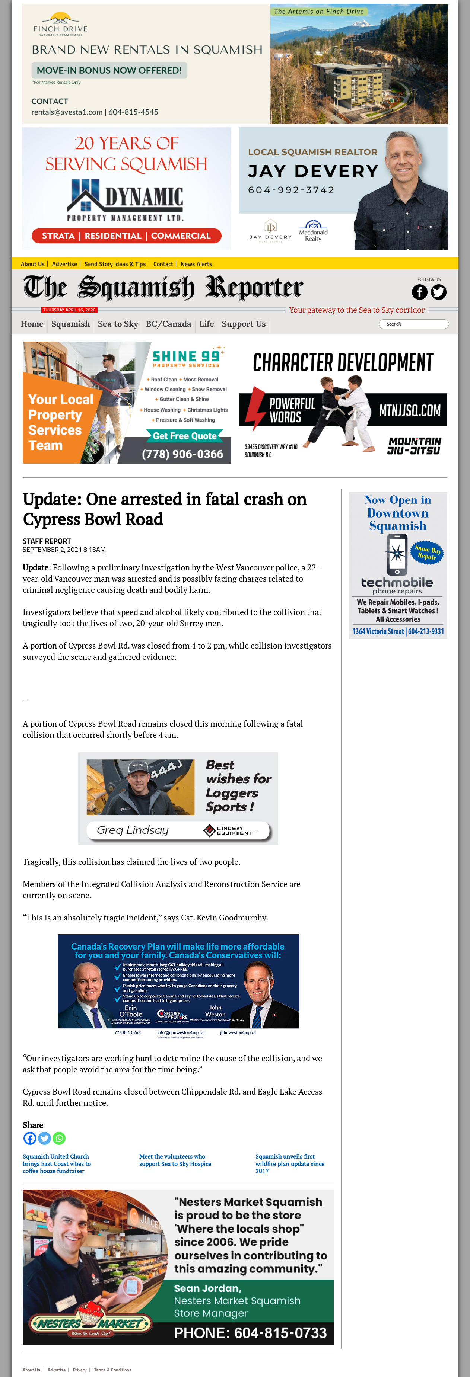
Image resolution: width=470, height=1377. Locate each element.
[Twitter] (44, 1138)
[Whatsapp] (59, 1138)
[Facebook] (29, 1138)
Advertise (57, 1370)
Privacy (80, 1370)
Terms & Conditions (112, 1370)
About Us (31, 1370)
